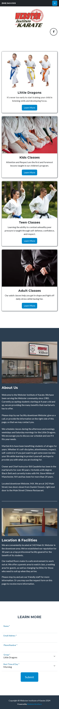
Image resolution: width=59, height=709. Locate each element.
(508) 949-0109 (9, 3)
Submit (29, 677)
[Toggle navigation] (54, 3)
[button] (53, 32)
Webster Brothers (34, 704)
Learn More (29, 107)
